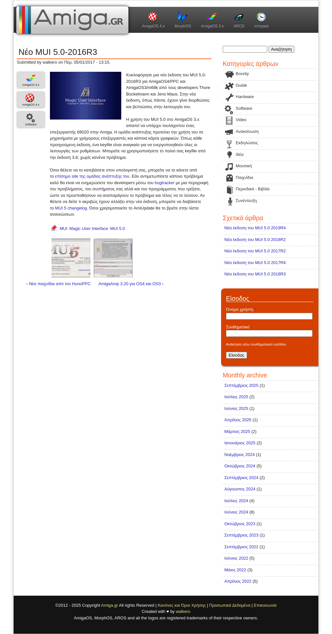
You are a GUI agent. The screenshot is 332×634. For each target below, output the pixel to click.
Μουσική (244, 165)
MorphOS (182, 26)
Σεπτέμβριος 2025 (241, 385)
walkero (183, 611)
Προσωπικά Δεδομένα (229, 605)
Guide (241, 85)
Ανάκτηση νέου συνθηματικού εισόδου (256, 344)
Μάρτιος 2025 (237, 431)
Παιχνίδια (244, 177)
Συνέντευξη (246, 200)
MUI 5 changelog (71, 208)
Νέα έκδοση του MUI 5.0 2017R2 (255, 250)
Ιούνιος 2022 (236, 558)
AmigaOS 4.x (153, 26)
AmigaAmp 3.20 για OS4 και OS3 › (130, 283)
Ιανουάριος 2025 (239, 442)
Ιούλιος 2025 (236, 396)
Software (31, 124)
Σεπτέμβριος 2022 (241, 546)
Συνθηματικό (239, 326)
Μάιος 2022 (235, 569)
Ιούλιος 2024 (236, 500)
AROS (238, 26)
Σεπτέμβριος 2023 (241, 535)
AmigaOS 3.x (212, 26)
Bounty (242, 73)
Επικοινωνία (265, 605)
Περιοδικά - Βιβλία (252, 188)
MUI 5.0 (117, 228)
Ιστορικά (261, 26)
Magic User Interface (88, 228)
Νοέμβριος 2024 (239, 454)
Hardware (245, 96)
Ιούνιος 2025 (236, 408)
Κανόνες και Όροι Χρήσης (182, 605)
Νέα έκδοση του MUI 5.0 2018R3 (255, 274)
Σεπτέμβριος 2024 (241, 477)
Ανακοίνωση (247, 131)
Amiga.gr (109, 605)
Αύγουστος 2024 (239, 489)
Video (241, 119)
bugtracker (164, 182)
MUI (63, 228)
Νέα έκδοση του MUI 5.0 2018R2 (255, 239)
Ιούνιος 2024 (236, 512)
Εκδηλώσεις (247, 142)
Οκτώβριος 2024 (239, 465)
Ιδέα (239, 154)
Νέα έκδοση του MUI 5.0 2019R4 (255, 227)
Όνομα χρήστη (241, 309)
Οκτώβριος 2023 (239, 523)
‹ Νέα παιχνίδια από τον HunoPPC (59, 283)
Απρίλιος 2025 (237, 419)
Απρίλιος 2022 (237, 581)
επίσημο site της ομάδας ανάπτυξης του (92, 176)
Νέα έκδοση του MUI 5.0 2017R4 (255, 262)
